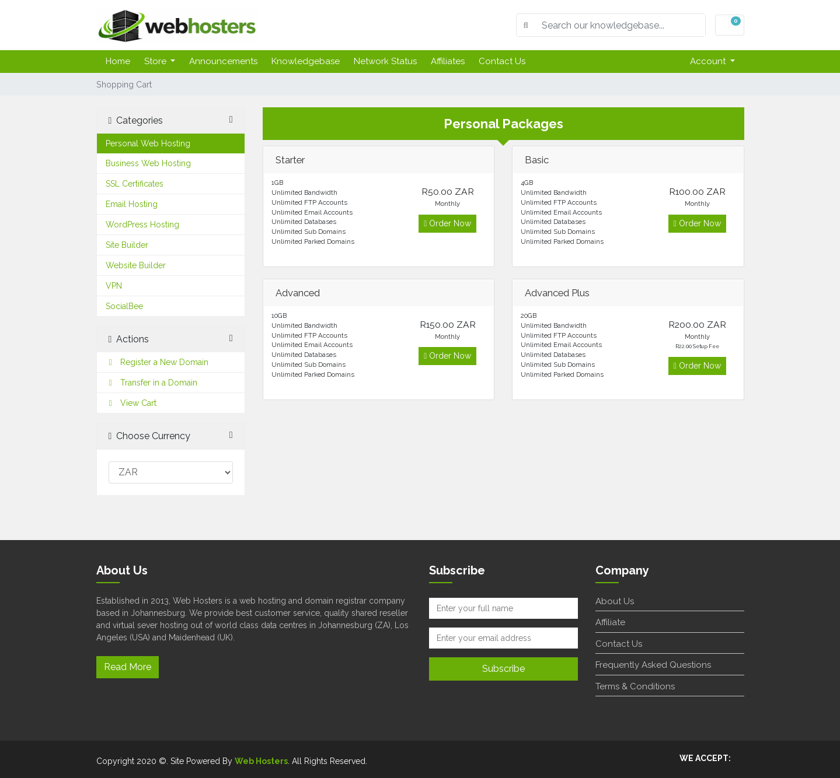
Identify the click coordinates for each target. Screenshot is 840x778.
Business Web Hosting (148, 163)
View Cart (131, 403)
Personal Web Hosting (148, 143)
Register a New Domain (157, 362)
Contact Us (502, 61)
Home (118, 61)
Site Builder (127, 245)
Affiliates (448, 61)
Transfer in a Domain (152, 382)
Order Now (447, 223)
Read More (127, 666)
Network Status (385, 61)
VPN (114, 285)
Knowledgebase (305, 61)
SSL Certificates (134, 183)
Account (709, 61)
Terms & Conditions (635, 686)
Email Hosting (132, 204)
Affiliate (610, 622)
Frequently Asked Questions (653, 665)
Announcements (223, 61)
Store (156, 61)
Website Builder (136, 265)
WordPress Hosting (142, 224)
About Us (614, 601)
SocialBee (124, 306)
